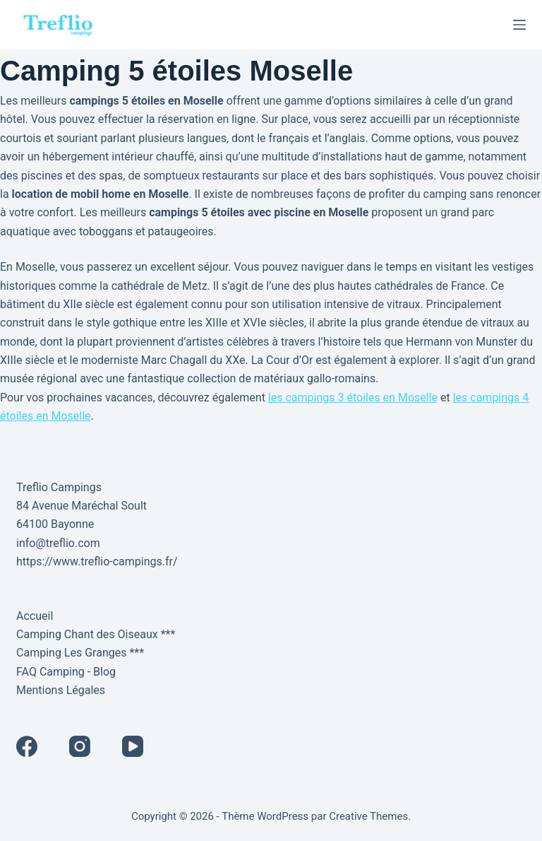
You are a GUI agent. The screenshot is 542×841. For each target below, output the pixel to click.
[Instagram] (79, 746)
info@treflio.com (58, 543)
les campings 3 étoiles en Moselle (353, 397)
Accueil (34, 616)
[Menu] (519, 24)
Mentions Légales (60, 690)
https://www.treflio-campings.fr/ (97, 561)
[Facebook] (26, 746)
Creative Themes (368, 816)
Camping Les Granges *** (80, 652)
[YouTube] (132, 746)
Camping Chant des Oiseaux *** (95, 634)
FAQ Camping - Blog (66, 671)
